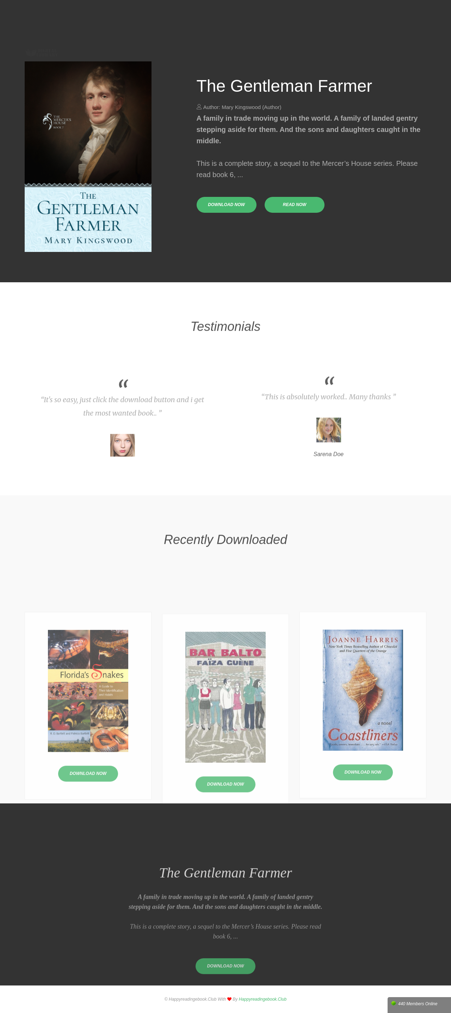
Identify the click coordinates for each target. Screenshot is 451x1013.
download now (226, 204)
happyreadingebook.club (262, 999)
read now (295, 204)
